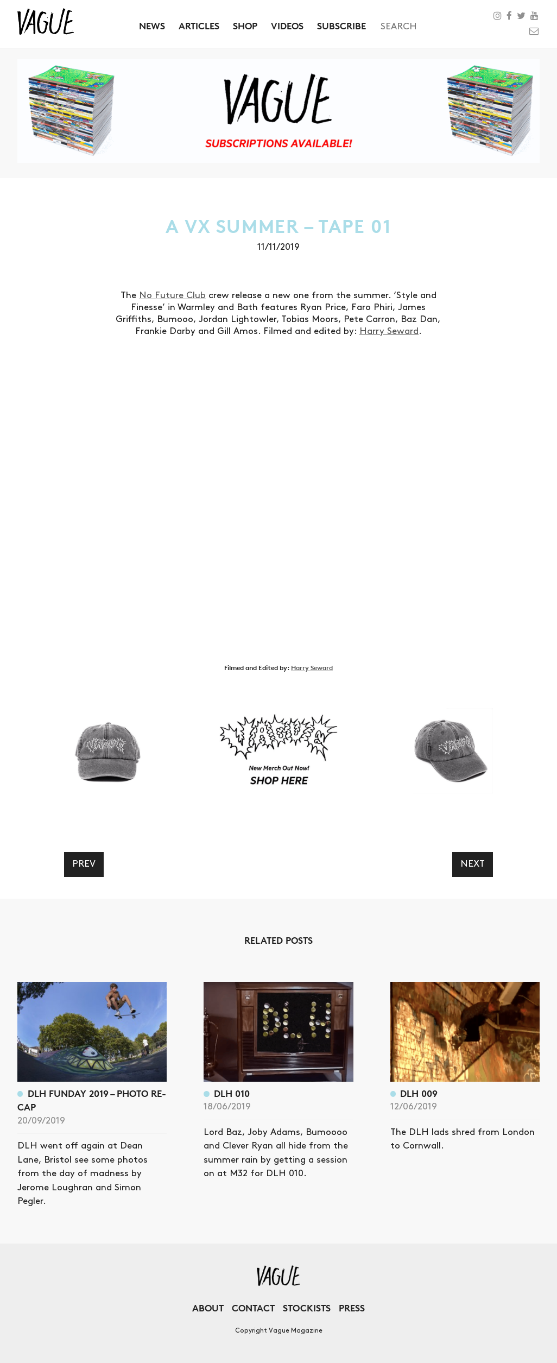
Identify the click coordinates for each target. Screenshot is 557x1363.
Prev (84, 864)
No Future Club (172, 295)
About (208, 1308)
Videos (287, 25)
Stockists (307, 1308)
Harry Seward (389, 331)
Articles (199, 25)
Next (472, 864)
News (152, 25)
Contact (253, 1308)
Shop (245, 25)
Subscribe (341, 25)
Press (352, 1308)
